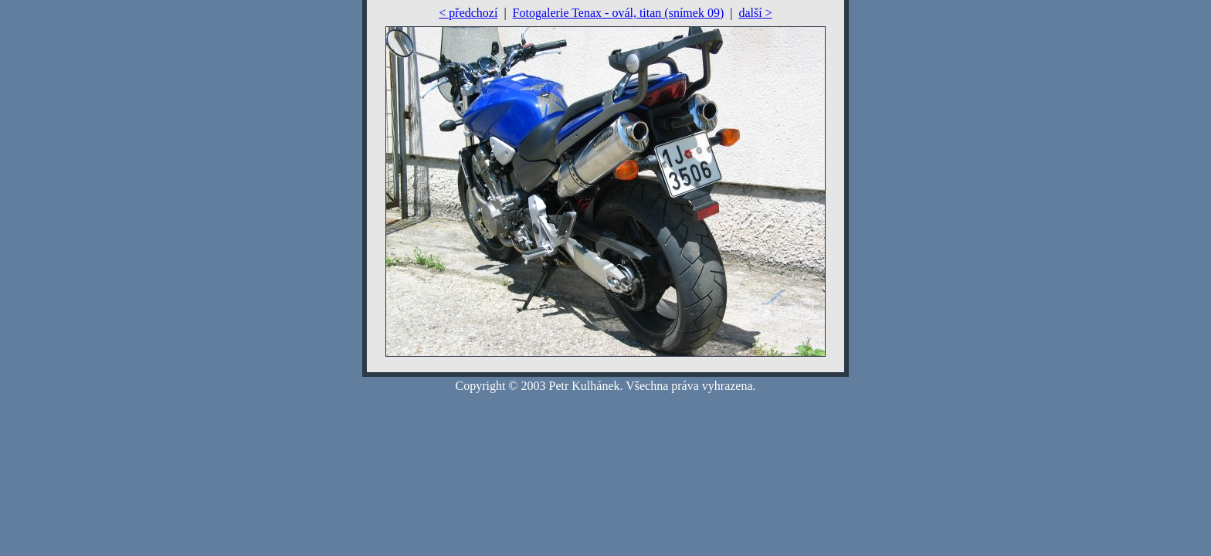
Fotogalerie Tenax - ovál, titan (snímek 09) (618, 12)
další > (755, 12)
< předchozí (468, 12)
